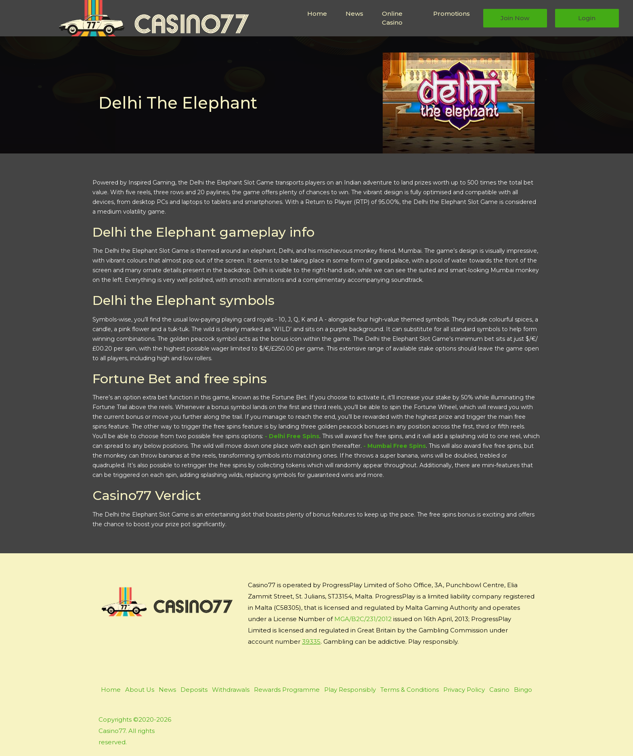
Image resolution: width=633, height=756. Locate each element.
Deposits (194, 689)
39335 (311, 641)
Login (586, 18)
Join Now (515, 18)
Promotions (451, 13)
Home (317, 13)
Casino (499, 689)
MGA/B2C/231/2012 (363, 619)
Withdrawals (230, 689)
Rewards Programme (287, 689)
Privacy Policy (464, 689)
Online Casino (392, 18)
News (354, 13)
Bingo (523, 689)
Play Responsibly (350, 689)
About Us (139, 689)
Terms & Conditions (409, 689)
